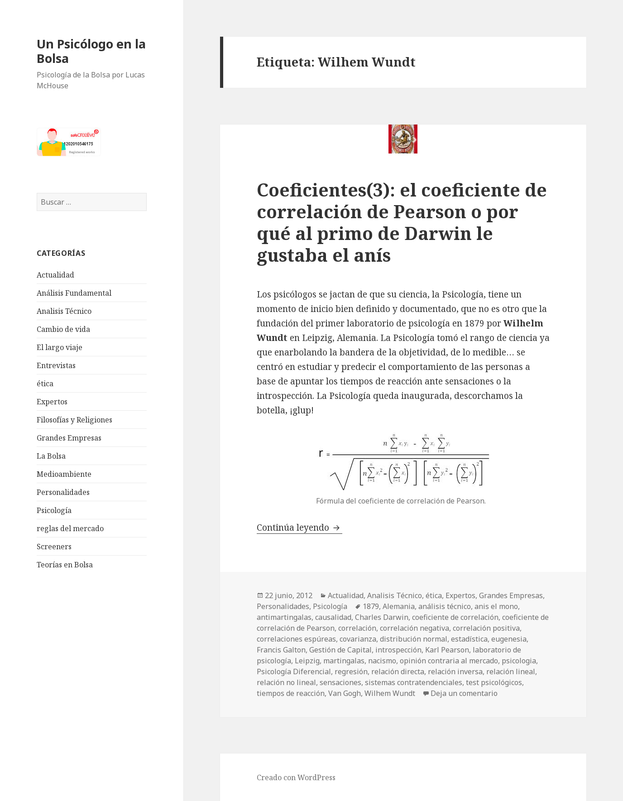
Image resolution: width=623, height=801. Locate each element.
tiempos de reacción (291, 693)
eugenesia (509, 639)
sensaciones (340, 682)
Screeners (54, 547)
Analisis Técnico (64, 311)
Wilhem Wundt (389, 693)
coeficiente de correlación (455, 617)
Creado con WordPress (296, 777)
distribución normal (413, 639)
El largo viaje (59, 347)
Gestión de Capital (340, 650)
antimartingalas (284, 617)
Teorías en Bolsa (65, 565)
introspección (398, 650)
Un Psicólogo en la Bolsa (91, 51)
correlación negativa (414, 628)
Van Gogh (344, 693)
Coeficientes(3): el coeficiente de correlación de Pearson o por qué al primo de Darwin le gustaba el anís (402, 222)
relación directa (397, 671)
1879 (371, 606)
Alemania (399, 606)
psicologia (519, 661)
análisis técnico (444, 606)
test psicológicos (494, 682)
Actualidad (55, 275)
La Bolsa (51, 456)
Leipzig (307, 661)
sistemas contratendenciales (413, 682)
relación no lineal (286, 682)
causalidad (333, 617)
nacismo (382, 661)
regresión (351, 671)
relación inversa (455, 671)
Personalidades (63, 492)
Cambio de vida (63, 329)
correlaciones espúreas (296, 639)
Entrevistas (56, 365)
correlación (357, 628)
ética (45, 384)
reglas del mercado (70, 528)
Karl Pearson (447, 650)
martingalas (343, 661)
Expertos (52, 402)
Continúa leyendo (299, 527)
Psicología (54, 510)
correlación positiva (486, 628)
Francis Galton (281, 650)
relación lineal (510, 671)
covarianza (358, 639)
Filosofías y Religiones (74, 420)
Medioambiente (64, 474)
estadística (469, 639)
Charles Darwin (381, 617)
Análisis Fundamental (74, 293)
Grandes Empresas (69, 438)
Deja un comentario (464, 693)
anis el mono (496, 606)
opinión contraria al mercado (449, 661)
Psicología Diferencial (294, 671)
